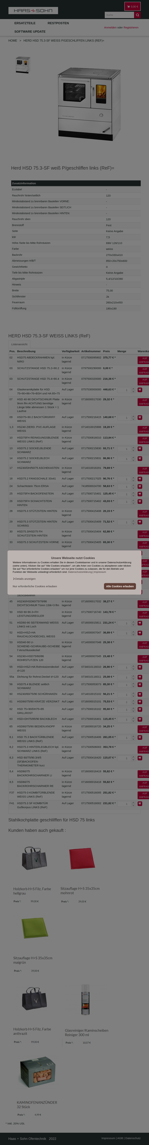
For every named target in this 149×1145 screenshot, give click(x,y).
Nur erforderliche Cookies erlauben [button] (35, 586)
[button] (24, 578)
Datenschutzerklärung (80, 572)
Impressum (100, 572)
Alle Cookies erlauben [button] (120, 586)
